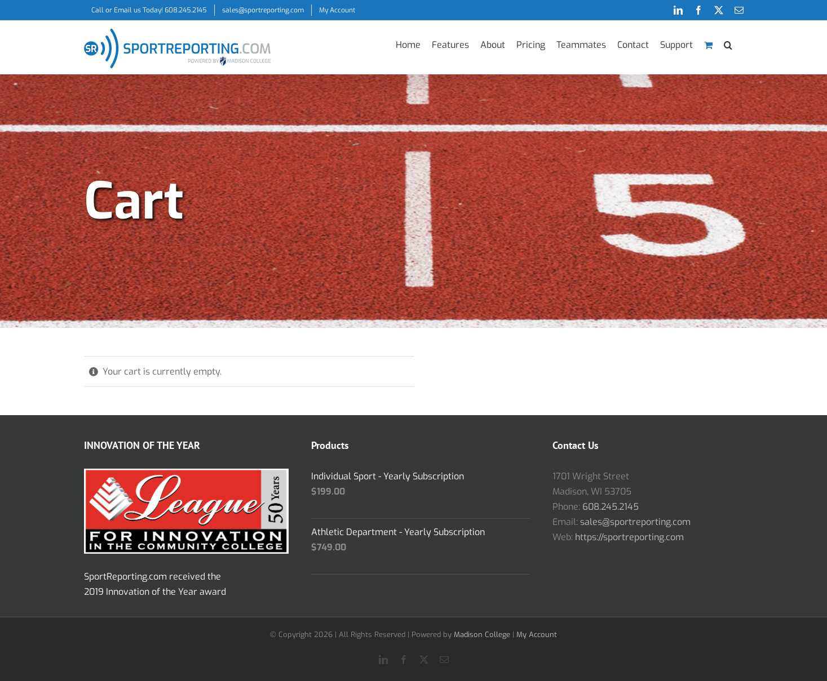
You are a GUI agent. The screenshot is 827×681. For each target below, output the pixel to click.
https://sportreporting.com (629, 537)
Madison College (482, 634)
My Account (536, 634)
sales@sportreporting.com (635, 522)
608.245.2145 (610, 507)
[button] (728, 45)
